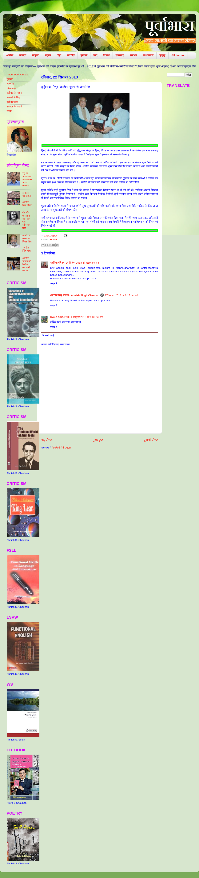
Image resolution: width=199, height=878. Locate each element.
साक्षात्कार (148, 55)
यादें (95, 55)
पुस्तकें (84, 55)
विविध (106, 55)
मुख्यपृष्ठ (98, 440)
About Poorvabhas (17, 74)
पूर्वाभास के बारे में (14, 92)
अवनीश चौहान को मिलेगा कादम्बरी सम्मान (26, 264)
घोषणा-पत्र (12, 88)
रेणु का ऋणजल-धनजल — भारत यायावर (27, 179)
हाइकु (162, 55)
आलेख (10, 55)
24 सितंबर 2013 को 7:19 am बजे (82, 262)
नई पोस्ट (46, 440)
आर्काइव (10, 83)
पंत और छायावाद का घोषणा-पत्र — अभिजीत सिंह (27, 220)
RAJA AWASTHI (60, 317)
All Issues (178, 55)
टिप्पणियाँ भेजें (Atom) (62, 447)
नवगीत (71, 55)
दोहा (59, 55)
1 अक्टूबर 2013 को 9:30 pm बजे (87, 317)
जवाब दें (53, 283)
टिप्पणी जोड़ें (48, 335)
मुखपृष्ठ (10, 79)
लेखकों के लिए (13, 97)
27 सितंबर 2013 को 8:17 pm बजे (121, 295)
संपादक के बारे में (14, 106)
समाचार (120, 55)
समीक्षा (133, 55)
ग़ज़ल (48, 55)
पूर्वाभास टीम (12, 102)
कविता (22, 55)
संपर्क (9, 111)
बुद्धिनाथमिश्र (57, 262)
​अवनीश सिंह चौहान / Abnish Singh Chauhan (74, 295)
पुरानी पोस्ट (151, 440)
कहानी (35, 55)
